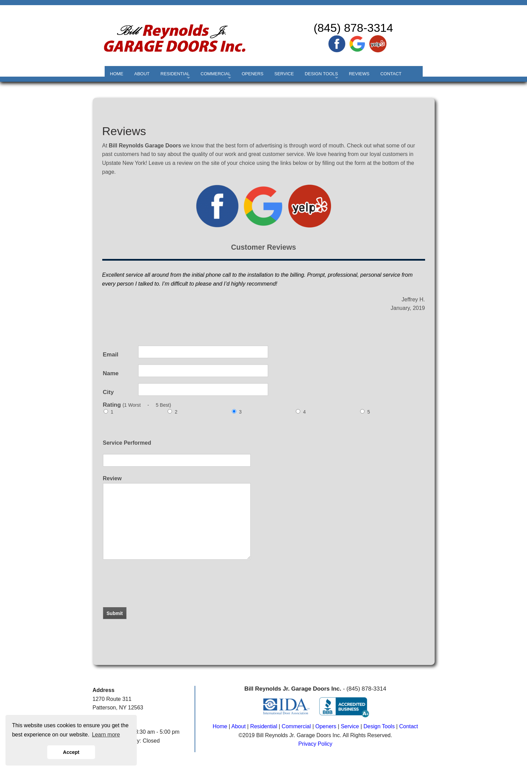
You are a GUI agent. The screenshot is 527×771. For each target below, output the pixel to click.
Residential (263, 726)
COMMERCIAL (216, 73)
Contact (408, 726)
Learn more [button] (106, 734)
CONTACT (390, 73)
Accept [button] (71, 752)
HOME (116, 73)
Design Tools (379, 726)
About (239, 726)
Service (350, 726)
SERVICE (284, 73)
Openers (325, 726)
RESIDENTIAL (174, 73)
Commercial (296, 726)
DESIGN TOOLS (321, 73)
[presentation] (144, 591)
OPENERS (253, 73)
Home (220, 726)
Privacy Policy (315, 744)
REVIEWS (359, 73)
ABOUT (142, 73)
